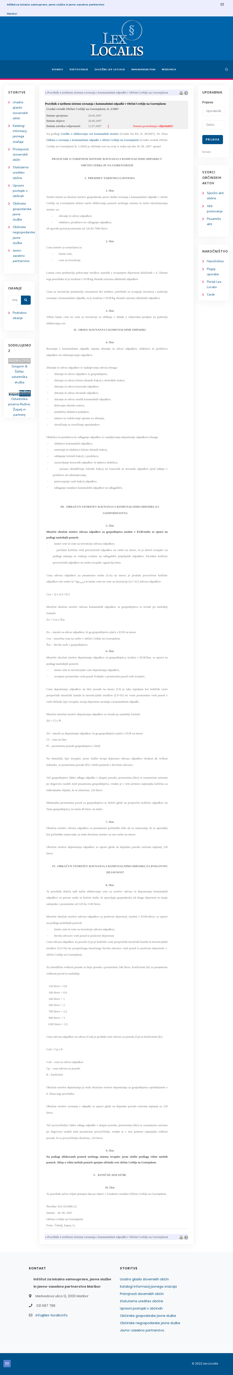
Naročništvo (215, 261)
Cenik (211, 294)
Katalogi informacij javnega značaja (148, 1286)
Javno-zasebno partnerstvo (21, 255)
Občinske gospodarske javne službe (148, 1315)
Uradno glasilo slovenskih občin (144, 1279)
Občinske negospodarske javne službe (150, 1323)
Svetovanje (78, 69)
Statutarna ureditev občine (20, 172)
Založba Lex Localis (109, 69)
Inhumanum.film (143, 69)
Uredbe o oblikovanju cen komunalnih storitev (90, 133)
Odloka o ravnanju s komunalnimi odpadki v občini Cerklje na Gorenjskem (92, 140)
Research (169, 69)
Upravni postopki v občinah (20, 190)
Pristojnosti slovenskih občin (21, 154)
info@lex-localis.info (51, 1315)
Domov (57, 69)
